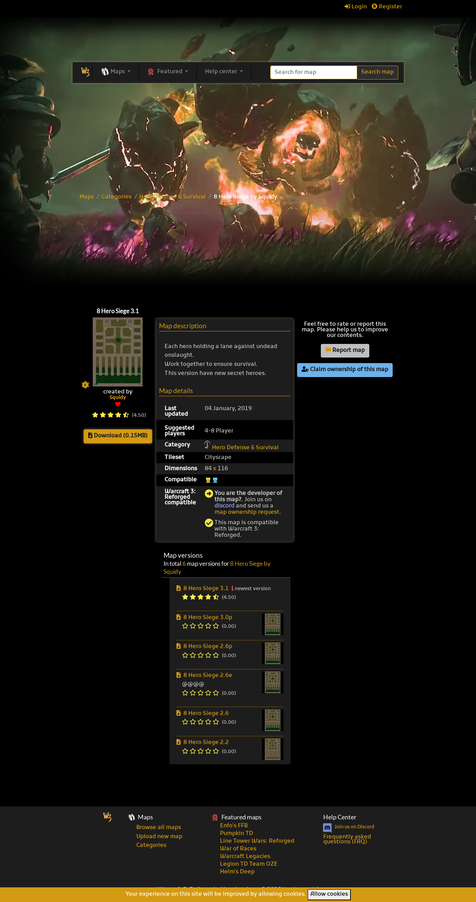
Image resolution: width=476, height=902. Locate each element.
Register (387, 6)
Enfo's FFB (234, 825)
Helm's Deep (237, 872)
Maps (87, 197)
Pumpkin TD (236, 833)
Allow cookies (329, 894)
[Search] (313, 72)
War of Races (238, 848)
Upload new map (159, 836)
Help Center (339, 817)
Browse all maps (158, 827)
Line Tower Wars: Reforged (257, 841)
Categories (116, 197)
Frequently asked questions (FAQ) (347, 839)
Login (356, 6)
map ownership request (246, 512)
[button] (115, 72)
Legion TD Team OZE (249, 864)
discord (224, 506)
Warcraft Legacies (245, 856)
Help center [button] (222, 71)
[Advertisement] (238, 252)
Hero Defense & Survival (172, 197)
